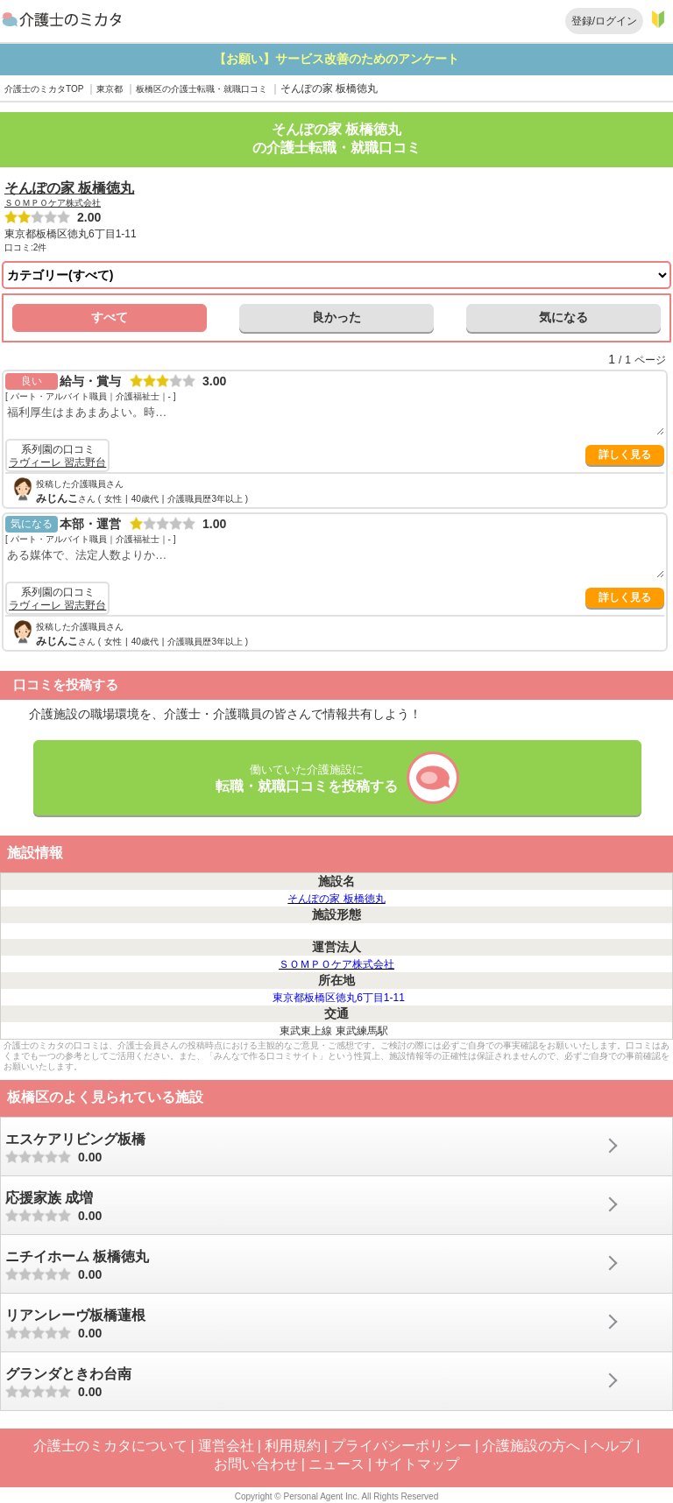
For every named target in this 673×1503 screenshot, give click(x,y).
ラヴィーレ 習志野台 (57, 462)
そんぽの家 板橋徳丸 (69, 187)
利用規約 (293, 1445)
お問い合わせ (256, 1464)
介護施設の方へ (531, 1445)
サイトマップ (417, 1464)
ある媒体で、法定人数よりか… (334, 562)
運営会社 (226, 1445)
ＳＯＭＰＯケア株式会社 (52, 203)
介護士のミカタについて (110, 1445)
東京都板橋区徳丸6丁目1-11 (339, 997)
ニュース (336, 1464)
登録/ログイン (604, 21)
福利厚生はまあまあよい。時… (334, 419)
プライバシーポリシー (401, 1445)
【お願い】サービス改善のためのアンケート (364, 59)
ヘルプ (612, 1445)
